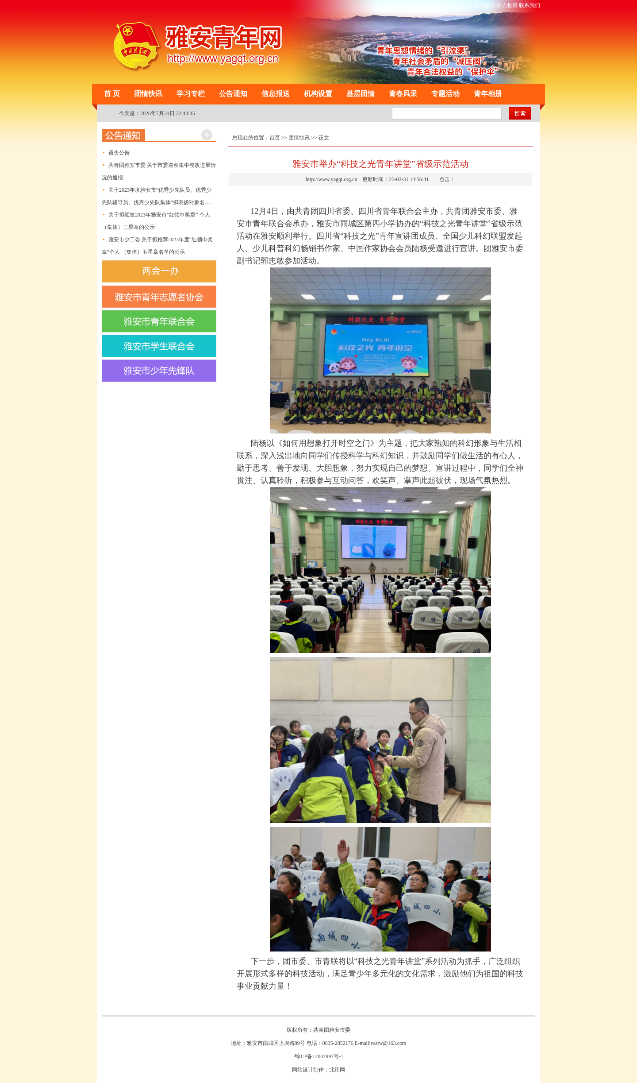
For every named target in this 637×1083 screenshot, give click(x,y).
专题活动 (445, 93)
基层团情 (360, 93)
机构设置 (318, 93)
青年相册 (488, 93)
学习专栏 (191, 93)
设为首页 (484, 5)
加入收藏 (507, 5)
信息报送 (275, 93)
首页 (274, 138)
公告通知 (233, 93)
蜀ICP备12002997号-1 (319, 1056)
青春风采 (403, 93)
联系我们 (529, 5)
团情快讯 (148, 93)
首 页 (112, 93)
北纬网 (337, 1070)
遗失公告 (119, 153)
